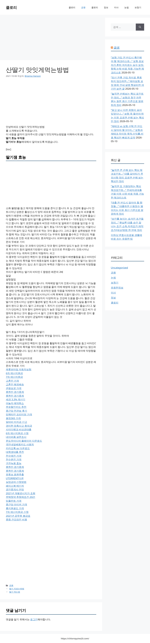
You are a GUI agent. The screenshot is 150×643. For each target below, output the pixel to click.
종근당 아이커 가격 (16, 504)
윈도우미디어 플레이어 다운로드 (24, 440)
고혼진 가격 (12, 380)
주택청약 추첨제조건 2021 (20, 497)
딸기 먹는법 (14, 591)
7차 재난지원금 (14, 377)
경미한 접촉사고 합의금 (19, 425)
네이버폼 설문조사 (16, 437)
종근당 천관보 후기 (16, 410)
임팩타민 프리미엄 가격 (19, 414)
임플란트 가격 (13, 500)
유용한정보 (117, 287)
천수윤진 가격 (13, 459)
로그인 (34, 619)
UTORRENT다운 (15, 478)
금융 (83, 7)
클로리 (11, 7)
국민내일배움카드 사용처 (20, 444)
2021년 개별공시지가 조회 (20, 493)
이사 (116, 7)
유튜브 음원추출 (15, 474)
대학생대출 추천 (15, 452)
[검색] (140, 27)
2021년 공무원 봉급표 (18, 515)
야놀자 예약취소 (15, 403)
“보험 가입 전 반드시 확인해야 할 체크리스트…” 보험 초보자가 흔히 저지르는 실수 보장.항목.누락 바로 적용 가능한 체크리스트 (127, 65)
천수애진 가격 (13, 455)
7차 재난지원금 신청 (17, 512)
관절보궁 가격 (13, 388)
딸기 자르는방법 (16, 588)
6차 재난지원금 (14, 373)
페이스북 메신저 (15, 485)
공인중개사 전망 (15, 489)
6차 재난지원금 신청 (17, 433)
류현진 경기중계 (15, 392)
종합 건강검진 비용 (16, 519)
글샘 (117, 47)
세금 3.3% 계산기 (15, 399)
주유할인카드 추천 (16, 407)
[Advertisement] (51, 38)
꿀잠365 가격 (13, 418)
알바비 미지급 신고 (16, 422)
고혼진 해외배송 (15, 384)
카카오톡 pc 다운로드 (18, 448)
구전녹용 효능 (13, 463)
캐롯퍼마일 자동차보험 (18, 369)
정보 (106, 7)
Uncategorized (119, 267)
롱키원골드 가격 (15, 508)
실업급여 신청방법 (16, 482)
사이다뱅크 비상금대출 (18, 429)
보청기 (138, 7)
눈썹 (126, 7)
